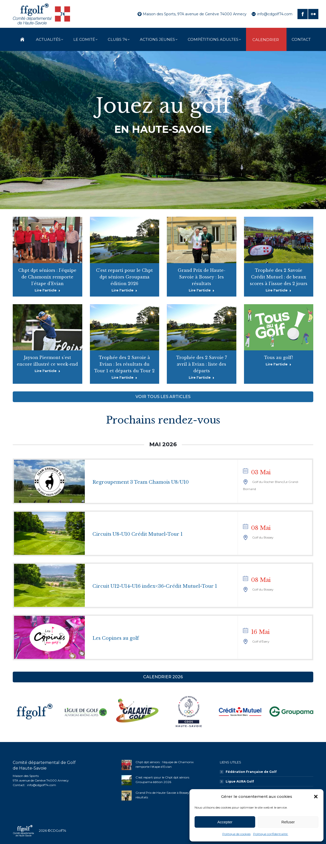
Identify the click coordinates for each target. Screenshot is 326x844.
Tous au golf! (278, 357)
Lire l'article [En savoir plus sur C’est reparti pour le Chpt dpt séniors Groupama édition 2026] (124, 290)
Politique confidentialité (270, 834)
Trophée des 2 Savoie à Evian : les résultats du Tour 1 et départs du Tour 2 (124, 364)
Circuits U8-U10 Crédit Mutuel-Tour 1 (137, 534)
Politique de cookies (236, 834)
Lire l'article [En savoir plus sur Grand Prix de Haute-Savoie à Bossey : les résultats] (201, 290)
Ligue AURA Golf (240, 781)
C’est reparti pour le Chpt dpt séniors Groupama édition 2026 (124, 277)
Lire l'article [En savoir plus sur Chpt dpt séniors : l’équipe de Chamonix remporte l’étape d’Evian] (47, 290)
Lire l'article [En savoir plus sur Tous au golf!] (278, 364)
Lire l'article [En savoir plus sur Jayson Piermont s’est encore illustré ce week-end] (47, 371)
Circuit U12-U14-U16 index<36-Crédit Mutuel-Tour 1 (154, 586)
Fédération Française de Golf (251, 772)
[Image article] (126, 765)
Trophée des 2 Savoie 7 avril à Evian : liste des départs (201, 364)
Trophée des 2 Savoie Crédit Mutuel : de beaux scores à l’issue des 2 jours (278, 277)
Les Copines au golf (115, 638)
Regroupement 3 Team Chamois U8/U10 (140, 482)
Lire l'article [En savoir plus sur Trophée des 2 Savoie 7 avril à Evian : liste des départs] (201, 377)
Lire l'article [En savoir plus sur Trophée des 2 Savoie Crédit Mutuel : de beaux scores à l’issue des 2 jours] (278, 290)
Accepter (224, 822)
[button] (315, 796)
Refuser (288, 822)
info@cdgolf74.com (272, 14)
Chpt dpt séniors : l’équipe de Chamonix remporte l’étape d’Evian (47, 277)
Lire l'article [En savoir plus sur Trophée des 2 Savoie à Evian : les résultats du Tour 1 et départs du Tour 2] (124, 377)
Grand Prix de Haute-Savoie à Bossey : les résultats (201, 277)
